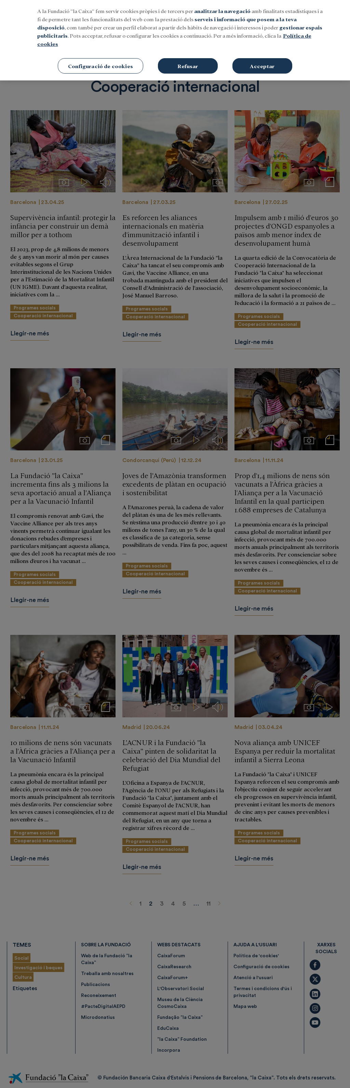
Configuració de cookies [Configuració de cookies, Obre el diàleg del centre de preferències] (100, 37)
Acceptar (262, 37)
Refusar (187, 37)
